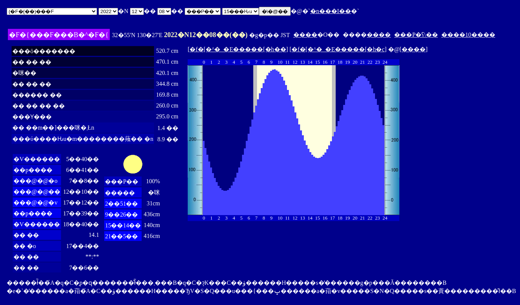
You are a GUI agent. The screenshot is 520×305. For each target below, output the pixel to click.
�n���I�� (330, 11)
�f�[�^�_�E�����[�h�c (337, 49)
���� (305, 34)
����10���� (468, 34)
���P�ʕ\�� (416, 34)
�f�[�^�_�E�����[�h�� (238, 49)
